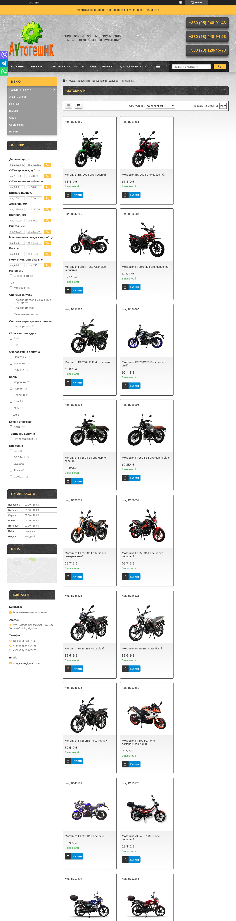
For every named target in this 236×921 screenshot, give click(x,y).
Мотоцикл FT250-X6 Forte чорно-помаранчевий (199, 367)
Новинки (14, 131)
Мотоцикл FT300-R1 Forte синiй (198, 556)
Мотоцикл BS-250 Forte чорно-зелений (197, 844)
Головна (17, 66)
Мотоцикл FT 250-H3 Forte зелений (143, 270)
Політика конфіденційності (147, 917)
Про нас (37, 66)
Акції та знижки (101, 66)
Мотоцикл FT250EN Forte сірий (141, 460)
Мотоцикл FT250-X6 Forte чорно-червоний (86, 462)
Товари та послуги (64, 66)
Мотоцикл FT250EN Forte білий (198, 460)
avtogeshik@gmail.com (26, 663)
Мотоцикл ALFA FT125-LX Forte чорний (141, 844)
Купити (77, 194)
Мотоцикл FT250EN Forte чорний (86, 556)
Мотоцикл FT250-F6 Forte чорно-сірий (145, 365)
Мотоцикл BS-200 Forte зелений (85, 174)
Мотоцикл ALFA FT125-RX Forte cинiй (145, 651)
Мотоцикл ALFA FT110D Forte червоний (84, 653)
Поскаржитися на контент (119, 917)
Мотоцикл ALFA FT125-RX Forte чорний (85, 749)
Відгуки (13, 110)
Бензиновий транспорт (105, 80)
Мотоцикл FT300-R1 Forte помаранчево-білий (137, 558)
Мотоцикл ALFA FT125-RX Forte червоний (198, 653)
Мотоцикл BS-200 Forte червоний (142, 174)
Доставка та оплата (135, 66)
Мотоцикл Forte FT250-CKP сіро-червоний (198, 176)
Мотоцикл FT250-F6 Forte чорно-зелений (86, 367)
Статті (13, 117)
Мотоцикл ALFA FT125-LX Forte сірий (145, 747)
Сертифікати (16, 124)
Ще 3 (16, 414)
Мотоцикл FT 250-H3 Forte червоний (88, 270)
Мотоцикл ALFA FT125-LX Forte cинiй (88, 842)
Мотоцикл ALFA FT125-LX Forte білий (201, 747)
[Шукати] (220, 66)
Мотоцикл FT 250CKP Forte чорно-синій (200, 271)
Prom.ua (135, 914)
